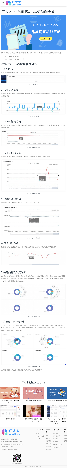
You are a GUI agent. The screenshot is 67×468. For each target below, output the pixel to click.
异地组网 (55, 439)
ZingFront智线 (40, 436)
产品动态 (48, 447)
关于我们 (38, 433)
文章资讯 (48, 438)
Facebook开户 (57, 447)
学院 (47, 435)
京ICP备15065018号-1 (36, 466)
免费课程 (48, 441)
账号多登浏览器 (57, 444)
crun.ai (55, 450)
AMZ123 (55, 433)
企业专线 (55, 442)
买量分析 (48, 444)
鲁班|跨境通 (56, 436)
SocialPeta (39, 439)
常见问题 (48, 449)
